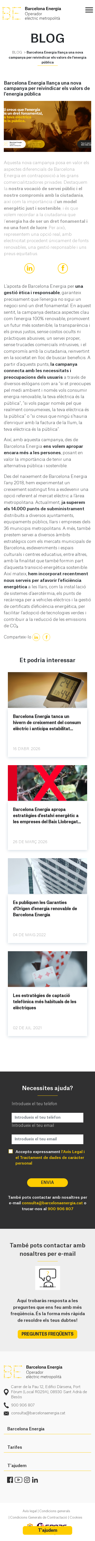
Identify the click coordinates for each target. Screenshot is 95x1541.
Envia (47, 1183)
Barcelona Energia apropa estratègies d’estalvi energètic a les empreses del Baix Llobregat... (47, 816)
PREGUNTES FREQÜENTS (47, 1334)
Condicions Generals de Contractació (38, 1517)
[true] (29, 268)
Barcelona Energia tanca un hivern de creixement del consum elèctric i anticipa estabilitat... (47, 723)
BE (40, 14)
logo (33, 1372)
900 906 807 (60, 1209)
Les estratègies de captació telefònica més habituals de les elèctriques (44, 1002)
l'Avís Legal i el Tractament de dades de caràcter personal (50, 1157)
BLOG (17, 52)
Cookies (76, 1517)
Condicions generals (54, 1511)
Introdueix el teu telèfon (34, 1104)
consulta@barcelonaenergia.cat (52, 1203)
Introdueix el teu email (33, 1125)
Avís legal (30, 1511)
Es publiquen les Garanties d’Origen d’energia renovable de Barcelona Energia (45, 909)
